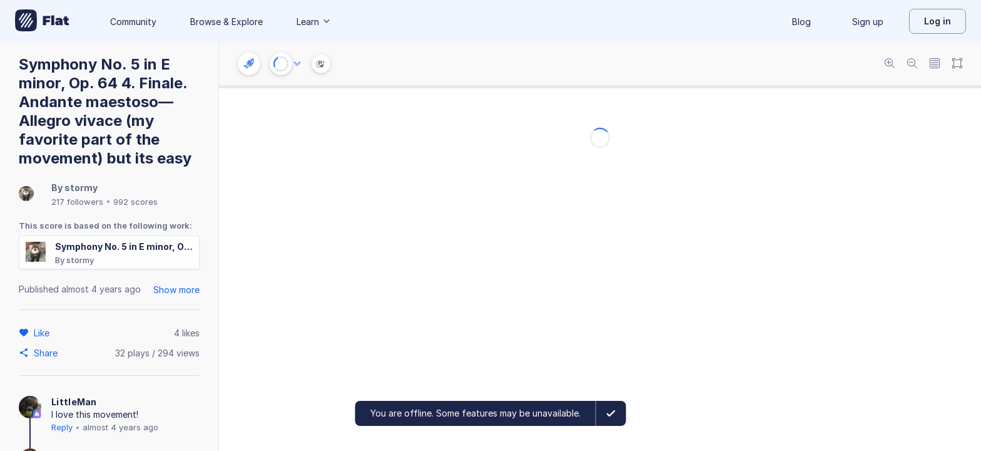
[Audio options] (297, 64)
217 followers (77, 202)
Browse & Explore (226, 21)
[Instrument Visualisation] (321, 63)
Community (133, 21)
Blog (801, 21)
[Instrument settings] (249, 64)
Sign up (867, 21)
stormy (81, 187)
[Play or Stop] (281, 64)
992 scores (135, 202)
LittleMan (74, 402)
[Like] (43, 333)
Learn (314, 21)
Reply (62, 427)
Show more (176, 289)
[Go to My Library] (42, 21)
